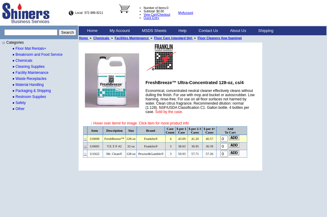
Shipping (265, 30)
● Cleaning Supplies (28, 66)
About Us (238, 30)
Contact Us (208, 30)
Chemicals (101, 38)
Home (92, 30)
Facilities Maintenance (132, 38)
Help (183, 30)
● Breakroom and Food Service (37, 54)
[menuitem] (92, 30)
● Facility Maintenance (30, 73)
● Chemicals (22, 60)
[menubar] (180, 30)
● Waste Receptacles (29, 79)
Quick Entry (151, 18)
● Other (18, 109)
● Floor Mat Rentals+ (29, 48)
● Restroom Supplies (29, 97)
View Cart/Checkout (157, 14)
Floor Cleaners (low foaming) (220, 38)
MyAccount (185, 12)
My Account (120, 30)
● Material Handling (28, 85)
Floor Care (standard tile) (173, 38)
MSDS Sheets (154, 30)
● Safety (19, 103)
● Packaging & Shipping (31, 91)
